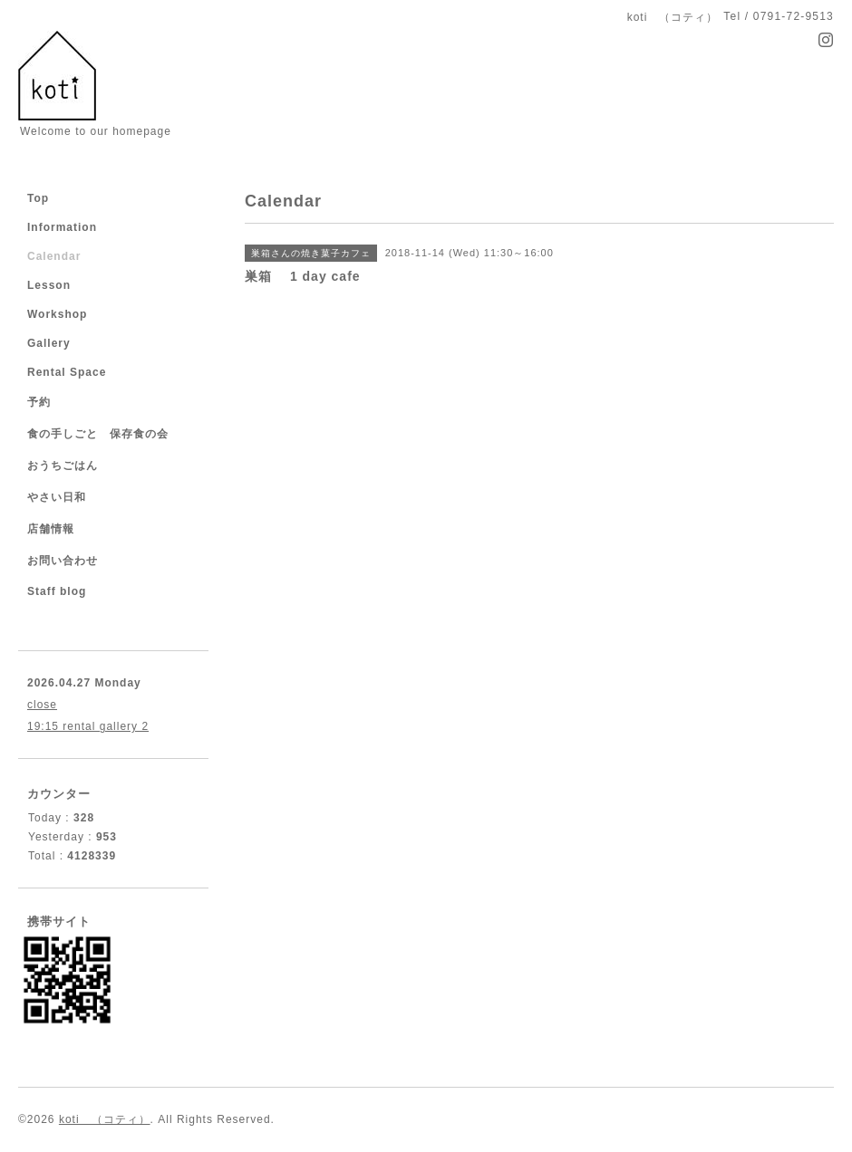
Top (38, 198)
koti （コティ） (104, 1119)
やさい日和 (56, 497)
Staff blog (56, 591)
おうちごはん (62, 465)
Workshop (57, 314)
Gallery (49, 343)
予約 (39, 402)
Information (62, 227)
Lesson (49, 285)
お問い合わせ (62, 560)
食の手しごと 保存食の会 (98, 433)
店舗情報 (50, 529)
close (42, 704)
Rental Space (66, 372)
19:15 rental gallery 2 (88, 726)
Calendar (54, 256)
